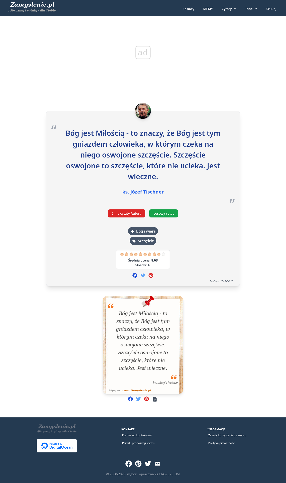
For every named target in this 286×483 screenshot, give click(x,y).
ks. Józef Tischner (143, 191)
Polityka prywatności (221, 443)
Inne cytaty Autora (126, 213)
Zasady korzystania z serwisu (227, 435)
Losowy (188, 9)
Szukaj (271, 9)
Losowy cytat (163, 213)
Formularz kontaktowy (137, 435)
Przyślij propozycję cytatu (138, 443)
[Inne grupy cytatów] (251, 9)
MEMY (208, 9)
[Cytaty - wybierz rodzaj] (229, 9)
